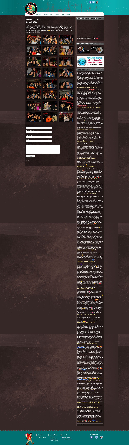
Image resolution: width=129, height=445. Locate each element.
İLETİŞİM (52, 437)
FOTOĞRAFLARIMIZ (67, 437)
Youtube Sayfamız (48, 14)
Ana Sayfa (38, 14)
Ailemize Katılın (66, 14)
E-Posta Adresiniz (30, 130)
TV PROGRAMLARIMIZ (67, 439)
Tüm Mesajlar (81, 424)
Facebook (57, 14)
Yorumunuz (28, 144)
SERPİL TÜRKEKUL (54, 440)
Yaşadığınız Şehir (29, 135)
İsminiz (27, 126)
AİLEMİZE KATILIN (42, 437)
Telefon (27, 139)
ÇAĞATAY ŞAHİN (54, 439)
